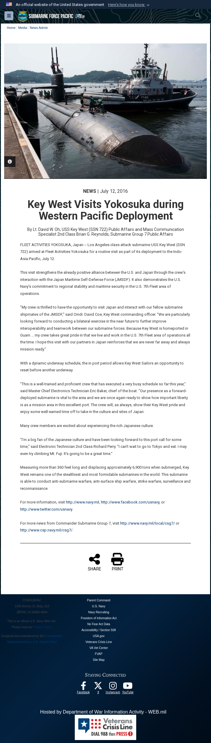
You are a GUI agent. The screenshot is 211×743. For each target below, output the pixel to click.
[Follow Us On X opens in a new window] (98, 687)
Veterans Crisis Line (98, 642)
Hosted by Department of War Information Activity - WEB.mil (103, 711)
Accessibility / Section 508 (99, 630)
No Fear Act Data (98, 624)
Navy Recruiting (98, 612)
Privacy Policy (42, 627)
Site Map (98, 659)
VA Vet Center (98, 648)
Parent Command (98, 600)
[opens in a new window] (113, 687)
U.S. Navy (98, 606)
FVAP (98, 654)
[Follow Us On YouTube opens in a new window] (127, 687)
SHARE (94, 562)
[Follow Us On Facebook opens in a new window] (83, 687)
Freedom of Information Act (99, 618)
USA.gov (98, 636)
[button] (129, 5)
